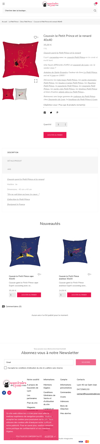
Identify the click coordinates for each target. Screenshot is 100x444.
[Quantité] (61, 124)
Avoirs (63, 396)
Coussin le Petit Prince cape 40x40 (21, 277)
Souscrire (86, 362)
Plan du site (32, 403)
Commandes (65, 392)
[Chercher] (50, 10)
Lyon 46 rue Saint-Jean (87, 384)
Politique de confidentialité (29, 436)
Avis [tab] (9, 169)
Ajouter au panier (55, 135)
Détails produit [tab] (14, 161)
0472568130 (83, 389)
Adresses (64, 401)
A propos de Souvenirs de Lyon (32, 387)
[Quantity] (12, 294)
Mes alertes (65, 413)
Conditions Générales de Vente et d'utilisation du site (49, 398)
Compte (63, 379)
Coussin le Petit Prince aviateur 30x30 (69, 277)
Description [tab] (12, 152)
